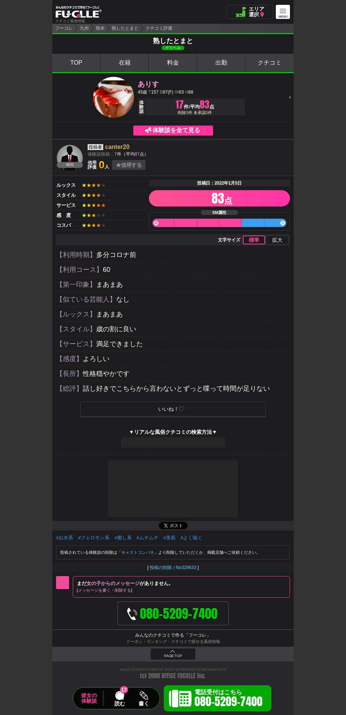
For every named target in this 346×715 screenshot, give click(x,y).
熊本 (100, 28)
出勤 (221, 62)
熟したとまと (125, 28)
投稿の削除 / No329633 (173, 567)
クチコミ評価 (159, 28)
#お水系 (64, 537)
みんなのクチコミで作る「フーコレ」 (173, 635)
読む (119, 703)
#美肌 (169, 537)
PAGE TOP (173, 656)
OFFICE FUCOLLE (178, 676)
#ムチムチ (148, 537)
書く (143, 703)
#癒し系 (122, 537)
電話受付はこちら (228, 699)
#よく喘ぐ (191, 537)
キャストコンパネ (137, 552)
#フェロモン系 (94, 537)
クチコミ (269, 62)
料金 (173, 62)
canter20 (117, 147)
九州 (84, 28)
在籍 (125, 62)
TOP (76, 62)
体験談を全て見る (176, 130)
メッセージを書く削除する (104, 590)
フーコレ (64, 28)
